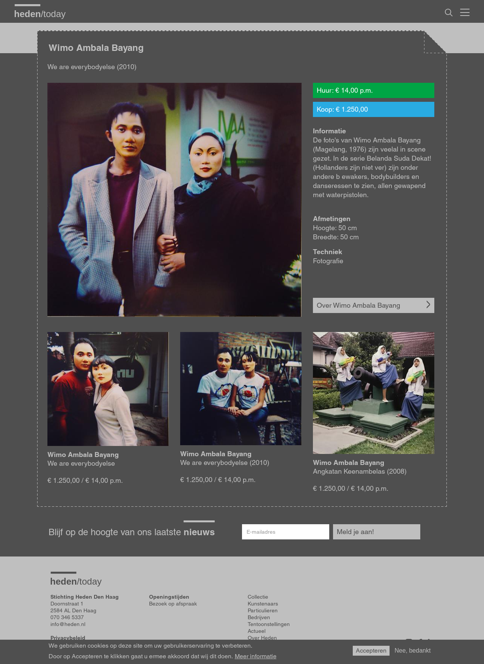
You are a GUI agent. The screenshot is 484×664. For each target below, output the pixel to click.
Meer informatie (256, 656)
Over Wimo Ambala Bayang (358, 305)
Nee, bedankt (412, 650)
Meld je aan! (355, 532)
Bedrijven (259, 617)
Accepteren (371, 650)
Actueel (257, 631)
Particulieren (263, 610)
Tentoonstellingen (269, 624)
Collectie (258, 597)
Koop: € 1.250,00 (342, 109)
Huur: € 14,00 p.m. (345, 90)
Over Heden (262, 638)
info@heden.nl (67, 624)
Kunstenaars (263, 604)
